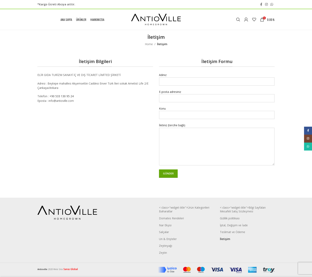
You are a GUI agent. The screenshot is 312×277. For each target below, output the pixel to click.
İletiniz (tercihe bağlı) (217, 135)
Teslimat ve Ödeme (232, 232)
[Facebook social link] (261, 4)
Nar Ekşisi (165, 225)
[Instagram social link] (266, 4)
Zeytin (163, 253)
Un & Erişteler (168, 239)
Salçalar (164, 232)
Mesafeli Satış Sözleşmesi (236, 211)
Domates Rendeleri (171, 218)
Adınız (217, 78)
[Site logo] (156, 19)
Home (149, 44)
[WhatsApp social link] (272, 4)
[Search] (238, 19)
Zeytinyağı (165, 246)
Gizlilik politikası (230, 218)
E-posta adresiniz (217, 95)
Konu (217, 112)
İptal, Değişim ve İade (234, 225)
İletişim (225, 239)
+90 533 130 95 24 (62, 96)
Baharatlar (166, 211)
